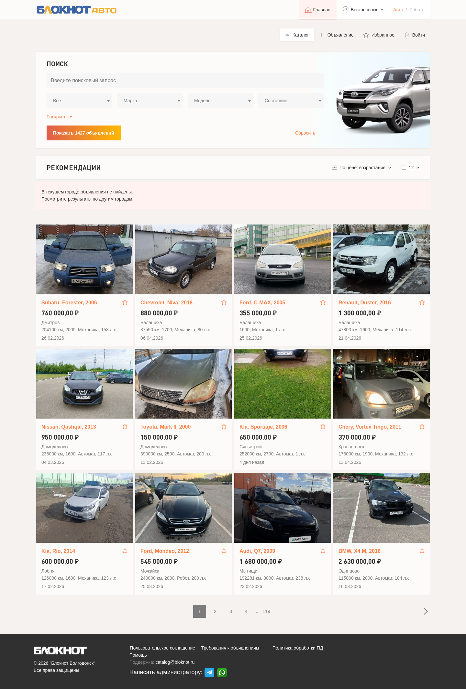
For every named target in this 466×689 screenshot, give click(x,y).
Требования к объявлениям (230, 648)
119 (266, 611)
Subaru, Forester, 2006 (69, 302)
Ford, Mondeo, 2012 (164, 551)
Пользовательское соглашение (162, 648)
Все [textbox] (57, 100)
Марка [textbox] (130, 100)
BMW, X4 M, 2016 (359, 551)
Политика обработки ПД (297, 648)
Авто (398, 9)
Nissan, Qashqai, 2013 (68, 427)
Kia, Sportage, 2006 (263, 427)
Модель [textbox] (202, 100)
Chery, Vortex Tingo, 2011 (369, 427)
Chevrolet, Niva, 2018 (166, 302)
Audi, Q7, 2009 (257, 551)
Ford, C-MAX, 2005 (262, 302)
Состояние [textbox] (276, 100)
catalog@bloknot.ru (175, 662)
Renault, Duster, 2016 (364, 302)
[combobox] (79, 100)
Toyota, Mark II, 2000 (165, 427)
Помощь (138, 655)
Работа (417, 9)
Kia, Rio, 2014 (58, 551)
